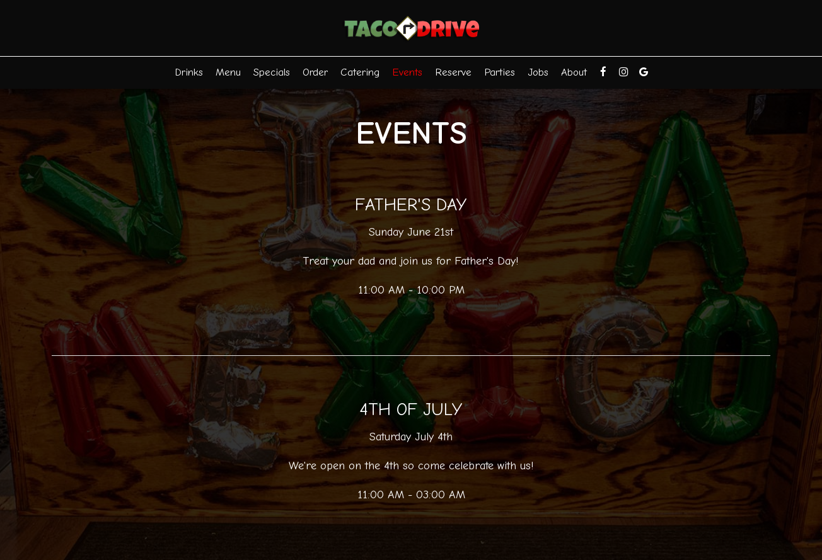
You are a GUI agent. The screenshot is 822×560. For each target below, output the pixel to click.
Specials (271, 72)
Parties (499, 72)
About (574, 72)
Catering (359, 72)
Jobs (538, 72)
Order (315, 72)
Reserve (453, 72)
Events (407, 72)
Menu (228, 72)
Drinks (189, 72)
